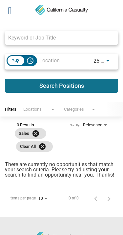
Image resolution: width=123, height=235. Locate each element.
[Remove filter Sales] (35, 133)
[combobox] (58, 38)
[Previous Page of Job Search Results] (95, 198)
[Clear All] (42, 146)
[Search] (61, 86)
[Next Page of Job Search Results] (108, 198)
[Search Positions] (61, 86)
